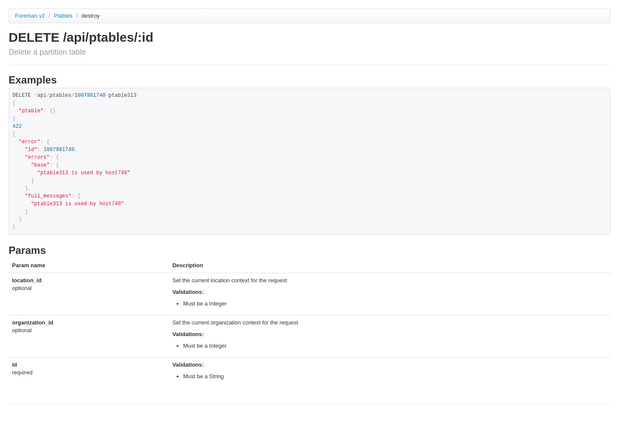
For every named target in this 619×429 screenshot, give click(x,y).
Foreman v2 (30, 15)
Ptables (64, 15)
